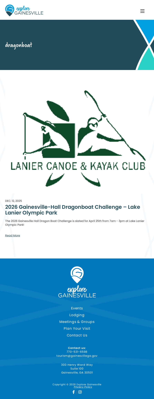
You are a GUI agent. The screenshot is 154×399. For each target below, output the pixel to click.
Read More (12, 236)
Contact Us (77, 335)
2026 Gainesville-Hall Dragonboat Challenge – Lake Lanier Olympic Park (72, 209)
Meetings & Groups (76, 322)
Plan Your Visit (77, 328)
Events (77, 308)
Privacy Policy (83, 387)
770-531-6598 (77, 352)
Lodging (77, 315)
